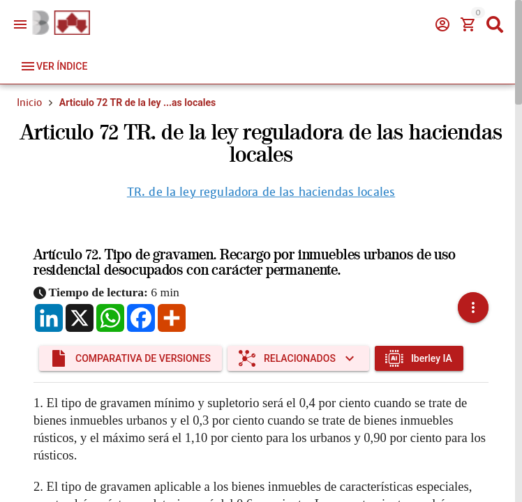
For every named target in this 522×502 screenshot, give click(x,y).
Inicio (29, 102)
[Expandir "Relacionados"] (298, 358)
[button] (473, 307)
